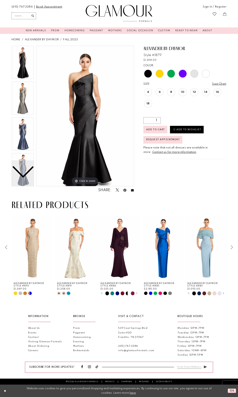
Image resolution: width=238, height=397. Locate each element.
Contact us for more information (174, 152)
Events (32, 333)
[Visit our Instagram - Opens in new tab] (89, 367)
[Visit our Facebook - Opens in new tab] (82, 367)
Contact (33, 337)
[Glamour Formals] (119, 13)
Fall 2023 (70, 39)
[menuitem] (22, 6)
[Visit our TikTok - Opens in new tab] (97, 367)
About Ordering (38, 346)
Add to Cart (155, 129)
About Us (34, 328)
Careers (33, 350)
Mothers (78, 346)
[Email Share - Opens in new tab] (132, 190)
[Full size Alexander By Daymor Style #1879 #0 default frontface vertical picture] (85, 116)
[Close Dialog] (5, 391)
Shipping (126, 382)
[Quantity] (152, 120)
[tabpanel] (85, 116)
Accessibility (164, 382)
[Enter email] (189, 366)
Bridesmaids (81, 350)
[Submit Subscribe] (205, 366)
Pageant (79, 333)
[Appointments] (49, 6)
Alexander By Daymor (42, 39)
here (133, 392)
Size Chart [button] (219, 83)
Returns (144, 382)
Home (16, 39)
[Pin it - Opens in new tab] (125, 191)
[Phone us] (22, 6)
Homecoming (82, 337)
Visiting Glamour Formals (45, 342)
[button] (214, 6)
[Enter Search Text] (23, 15)
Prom (76, 328)
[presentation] (32, 248)
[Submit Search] (32, 15)
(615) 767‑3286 (128, 346)
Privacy (110, 382)
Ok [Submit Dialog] (232, 390)
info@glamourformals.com (136, 350)
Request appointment (163, 140)
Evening (78, 342)
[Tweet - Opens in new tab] (117, 190)
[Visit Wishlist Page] (214, 14)
